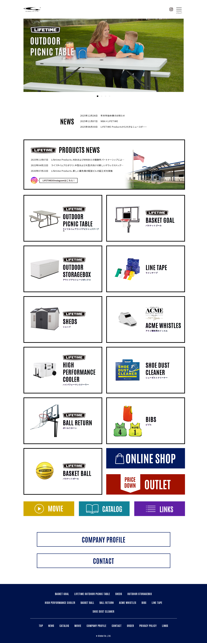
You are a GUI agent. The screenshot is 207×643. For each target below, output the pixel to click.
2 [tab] (101, 96)
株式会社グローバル (32, 9)
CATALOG (64, 625)
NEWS (51, 625)
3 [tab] (105, 96)
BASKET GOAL (62, 593)
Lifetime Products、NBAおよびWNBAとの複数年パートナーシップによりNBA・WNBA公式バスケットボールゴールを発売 (111, 159)
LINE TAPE (157, 602)
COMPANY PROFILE (96, 625)
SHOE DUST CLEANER (103, 611)
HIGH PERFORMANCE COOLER (60, 602)
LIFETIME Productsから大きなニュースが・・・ (124, 126)
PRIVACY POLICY (148, 625)
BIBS (144, 602)
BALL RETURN (107, 602)
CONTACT (117, 625)
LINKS (165, 625)
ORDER (130, 625)
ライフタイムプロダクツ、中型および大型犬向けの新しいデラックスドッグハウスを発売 (92, 165)
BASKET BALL (87, 602)
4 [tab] (109, 96)
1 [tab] (97, 96)
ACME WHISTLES (127, 602)
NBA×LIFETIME (109, 121)
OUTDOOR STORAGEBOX (139, 593)
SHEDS (118, 593)
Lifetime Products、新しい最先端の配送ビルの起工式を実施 (82, 170)
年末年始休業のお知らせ (113, 115)
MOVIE (77, 625)
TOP (41, 625)
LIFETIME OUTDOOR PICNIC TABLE (92, 593)
